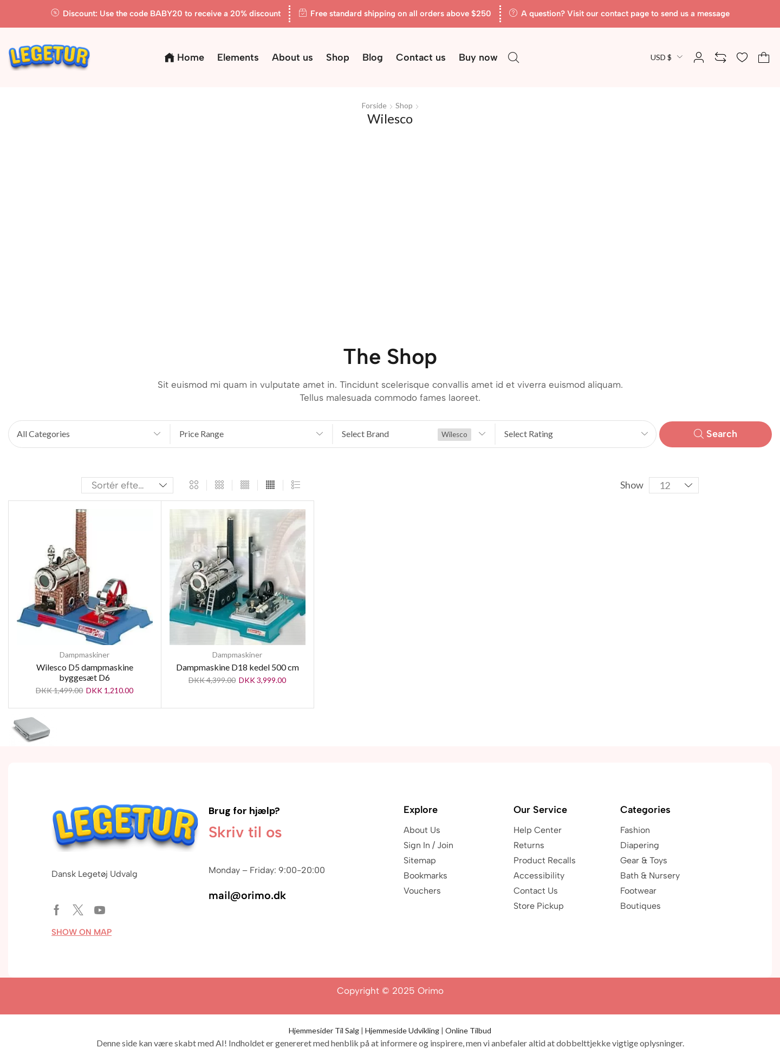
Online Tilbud (468, 1030)
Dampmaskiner (84, 654)
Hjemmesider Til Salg (324, 1030)
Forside (374, 105)
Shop (404, 105)
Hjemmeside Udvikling (402, 1030)
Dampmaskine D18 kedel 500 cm (237, 667)
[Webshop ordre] (127, 485)
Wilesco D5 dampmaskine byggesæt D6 (84, 672)
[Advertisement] (390, 228)
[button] (513, 57)
